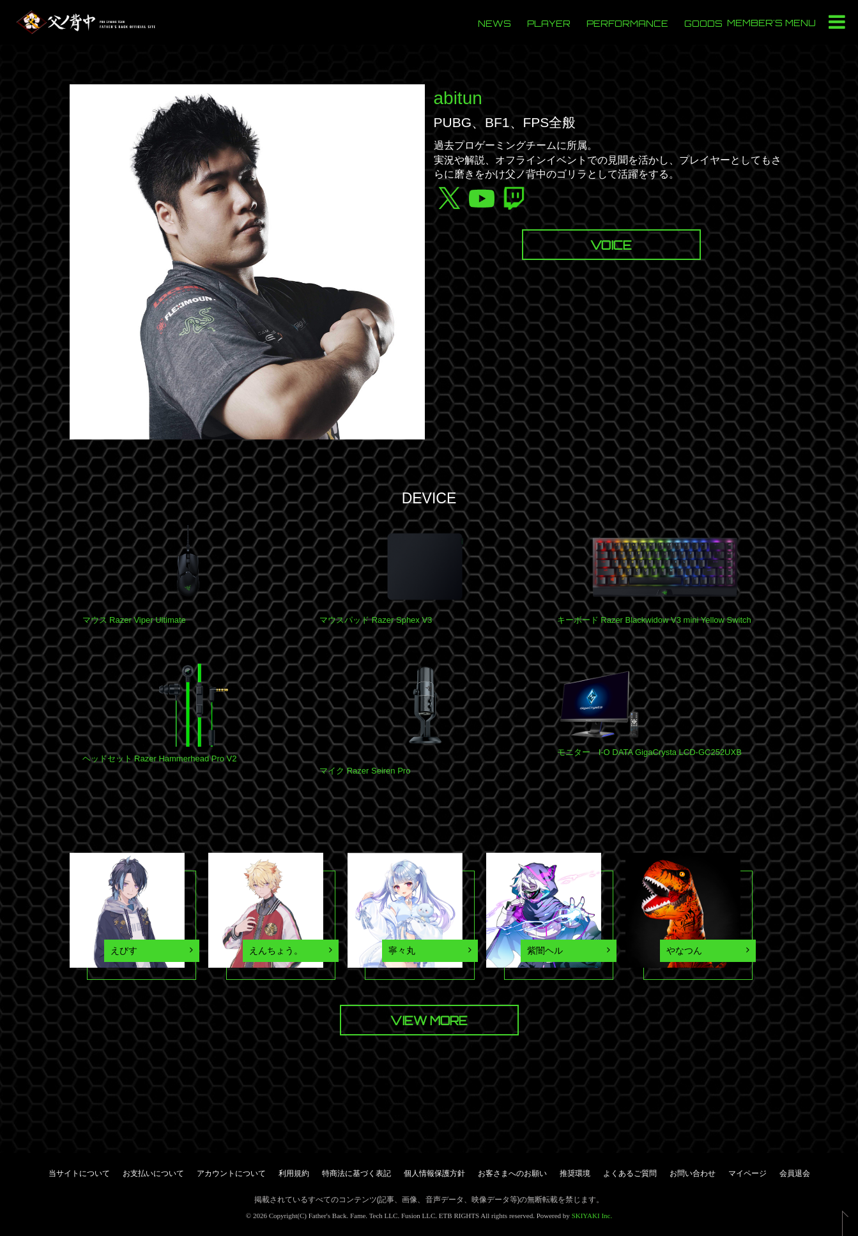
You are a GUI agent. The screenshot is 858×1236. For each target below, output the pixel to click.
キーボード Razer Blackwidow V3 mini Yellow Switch (654, 620)
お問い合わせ (693, 1173)
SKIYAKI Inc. (592, 1215)
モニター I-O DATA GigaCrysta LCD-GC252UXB (649, 752)
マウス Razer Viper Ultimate (134, 620)
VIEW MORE (429, 1021)
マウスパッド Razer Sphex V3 (375, 620)
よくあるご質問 (630, 1173)
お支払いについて (153, 1173)
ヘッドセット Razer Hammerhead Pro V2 (159, 758)
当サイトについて (79, 1173)
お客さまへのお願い (512, 1173)
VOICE (611, 245)
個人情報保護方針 (434, 1173)
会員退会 (794, 1173)
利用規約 (294, 1173)
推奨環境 (575, 1173)
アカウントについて (231, 1173)
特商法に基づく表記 (356, 1173)
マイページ (747, 1173)
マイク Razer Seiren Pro (364, 770)
